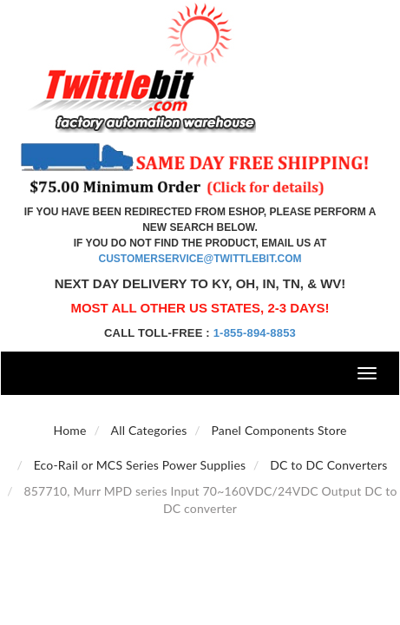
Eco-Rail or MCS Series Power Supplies (140, 464)
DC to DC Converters (328, 464)
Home (69, 430)
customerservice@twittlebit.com (200, 259)
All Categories (148, 430)
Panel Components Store (278, 430)
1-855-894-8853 (254, 332)
